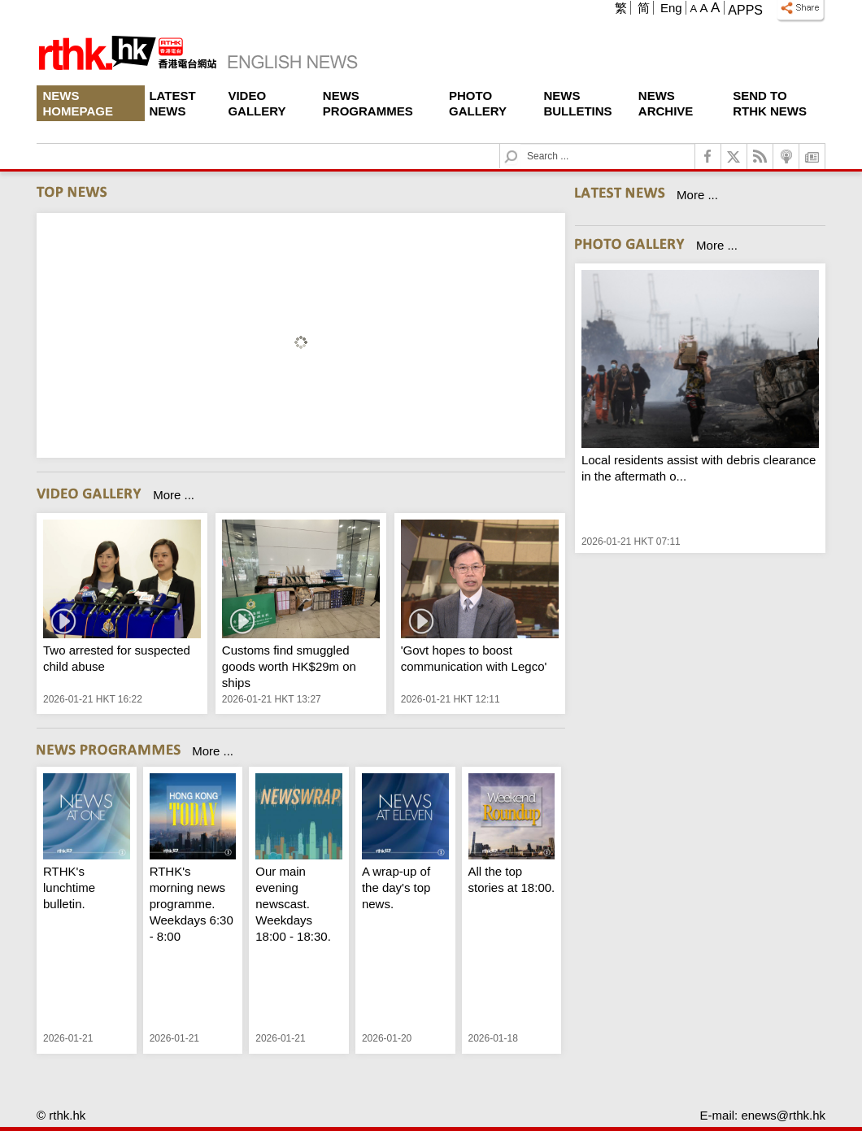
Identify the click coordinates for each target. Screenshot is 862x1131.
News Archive (666, 103)
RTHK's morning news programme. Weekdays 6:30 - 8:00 (191, 903)
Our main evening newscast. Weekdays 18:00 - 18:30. (293, 903)
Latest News (172, 103)
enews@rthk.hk (783, 1115)
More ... (173, 495)
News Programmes (368, 103)
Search (520, 144)
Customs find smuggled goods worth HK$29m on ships (289, 666)
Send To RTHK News (770, 103)
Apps (745, 10)
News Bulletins (577, 103)
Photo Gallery (478, 103)
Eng (671, 8)
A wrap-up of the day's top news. (396, 887)
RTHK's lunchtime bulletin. (69, 887)
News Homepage (78, 103)
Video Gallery (256, 103)
